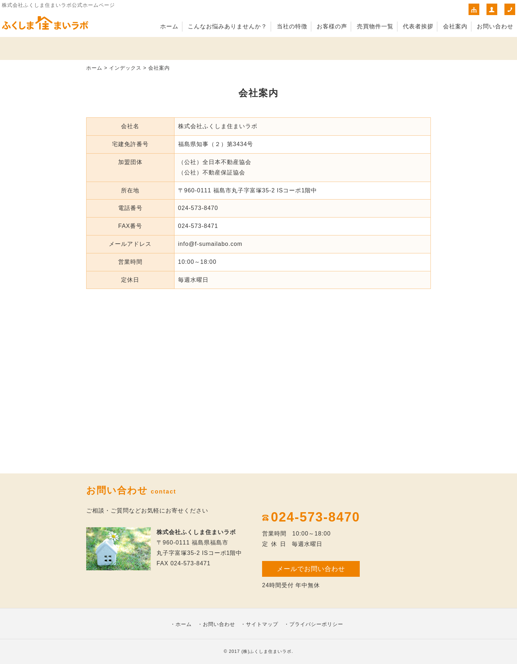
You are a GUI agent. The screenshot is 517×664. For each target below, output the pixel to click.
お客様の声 (332, 26)
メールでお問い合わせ (311, 568)
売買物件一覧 (375, 26)
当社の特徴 (292, 26)
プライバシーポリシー (316, 624)
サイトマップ (262, 624)
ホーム (169, 26)
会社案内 (455, 26)
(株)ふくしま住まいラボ (266, 651)
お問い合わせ (495, 26)
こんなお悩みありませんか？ (227, 26)
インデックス (125, 68)
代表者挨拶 (418, 26)
